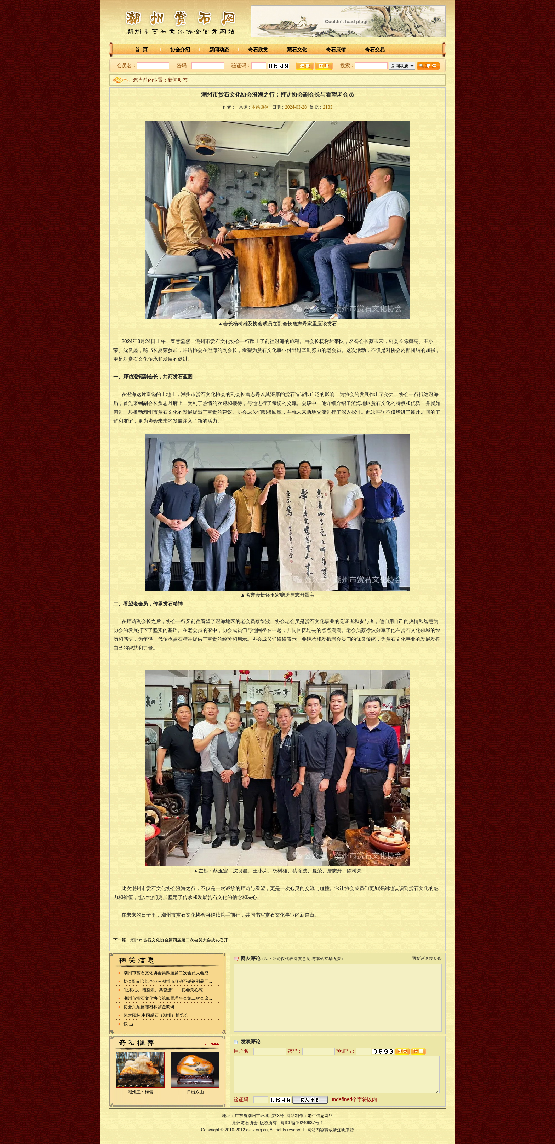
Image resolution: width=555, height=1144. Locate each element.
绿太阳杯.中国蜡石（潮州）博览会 (156, 1015)
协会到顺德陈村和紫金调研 (149, 1006)
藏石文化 (297, 49)
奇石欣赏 (258, 49)
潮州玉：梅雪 (140, 1092)
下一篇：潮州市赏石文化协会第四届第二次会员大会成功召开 (170, 939)
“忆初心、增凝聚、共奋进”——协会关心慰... (165, 989)
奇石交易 (375, 49)
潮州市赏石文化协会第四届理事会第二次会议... (168, 998)
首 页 (141, 49)
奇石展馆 (336, 49)
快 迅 (128, 1023)
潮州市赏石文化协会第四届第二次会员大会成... (168, 972)
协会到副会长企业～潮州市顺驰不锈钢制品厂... (168, 981)
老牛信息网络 (320, 1115)
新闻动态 (219, 49)
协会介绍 (180, 49)
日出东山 (195, 1092)
